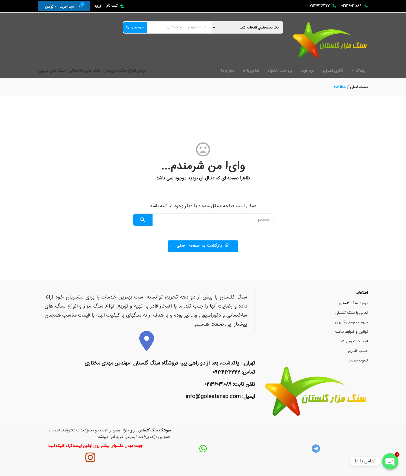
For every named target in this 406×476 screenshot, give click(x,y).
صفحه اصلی (359, 87)
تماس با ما (250, 71)
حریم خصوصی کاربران (351, 322)
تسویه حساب (358, 360)
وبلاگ (358, 71)
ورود (97, 6)
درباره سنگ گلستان (353, 303)
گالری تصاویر (333, 71)
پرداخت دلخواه (280, 71)
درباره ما (227, 71)
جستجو (135, 27)
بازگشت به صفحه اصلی (203, 246)
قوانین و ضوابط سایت (351, 332)
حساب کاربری (358, 351)
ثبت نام (112, 6)
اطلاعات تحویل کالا (354, 341)
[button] (61, 6)
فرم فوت (307, 71)
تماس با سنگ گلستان (352, 313)
